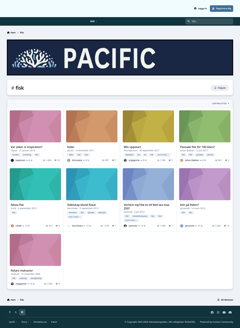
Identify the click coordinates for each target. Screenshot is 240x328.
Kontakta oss (40, 321)
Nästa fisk (17, 205)
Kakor (54, 321)
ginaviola (185, 208)
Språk (13, 321)
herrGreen (72, 208)
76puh (14, 150)
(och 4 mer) (163, 154)
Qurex (70, 150)
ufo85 (19, 225)
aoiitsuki (128, 211)
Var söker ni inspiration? (26, 147)
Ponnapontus (131, 150)
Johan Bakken (187, 150)
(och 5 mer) (131, 220)
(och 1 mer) (74, 217)
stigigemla (134, 160)
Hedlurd (15, 273)
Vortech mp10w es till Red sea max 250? (146, 206)
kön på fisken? (189, 205)
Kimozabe (77, 160)
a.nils (13, 208)
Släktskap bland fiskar (81, 205)
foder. (71, 147)
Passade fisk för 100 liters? (197, 147)
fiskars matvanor (22, 270)
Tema (25, 321)
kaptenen (20, 160)
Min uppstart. (133, 147)
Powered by (216, 321)
